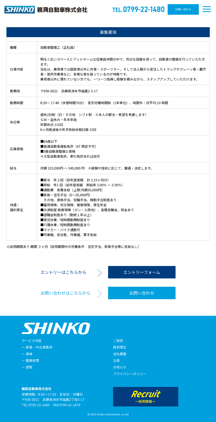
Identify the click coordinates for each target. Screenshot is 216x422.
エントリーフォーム (141, 272)
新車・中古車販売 (39, 347)
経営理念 (119, 347)
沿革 (116, 360)
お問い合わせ (183, 9)
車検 (29, 353)
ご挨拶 (118, 340)
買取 (29, 367)
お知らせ (119, 367)
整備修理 (32, 360)
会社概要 (119, 353)
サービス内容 (31, 340)
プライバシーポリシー (129, 373)
